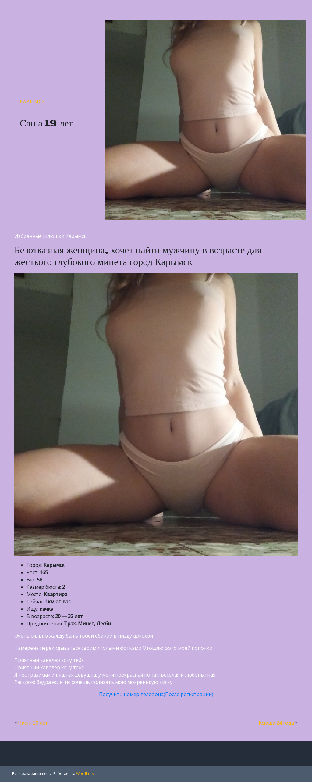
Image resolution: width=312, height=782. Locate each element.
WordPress (85, 773)
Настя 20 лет (33, 723)
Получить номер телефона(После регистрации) (156, 694)
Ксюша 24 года (276, 723)
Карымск (32, 101)
